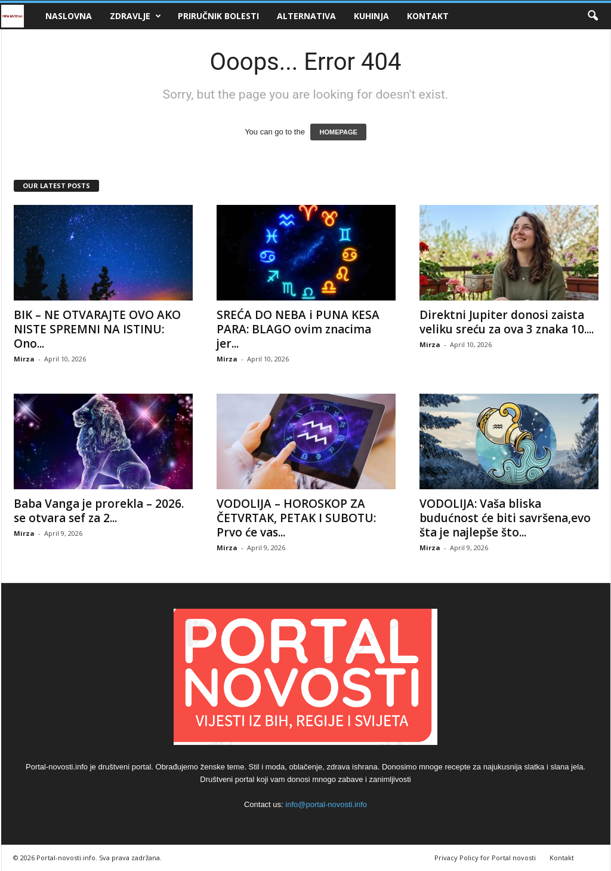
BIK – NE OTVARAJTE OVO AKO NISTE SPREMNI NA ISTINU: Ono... (97, 329)
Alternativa (306, 16)
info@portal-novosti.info (326, 804)
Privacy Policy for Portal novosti (485, 857)
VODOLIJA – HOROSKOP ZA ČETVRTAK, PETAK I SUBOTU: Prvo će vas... (296, 518)
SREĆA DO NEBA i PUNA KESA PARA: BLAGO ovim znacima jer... (298, 329)
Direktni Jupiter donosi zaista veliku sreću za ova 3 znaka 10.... (506, 322)
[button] (592, 16)
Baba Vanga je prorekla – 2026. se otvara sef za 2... (99, 511)
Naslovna (68, 16)
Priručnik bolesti (218, 16)
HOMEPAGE (338, 132)
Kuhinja (371, 16)
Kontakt (428, 16)
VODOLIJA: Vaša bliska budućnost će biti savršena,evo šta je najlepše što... (505, 518)
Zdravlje (135, 16)
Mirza (24, 358)
